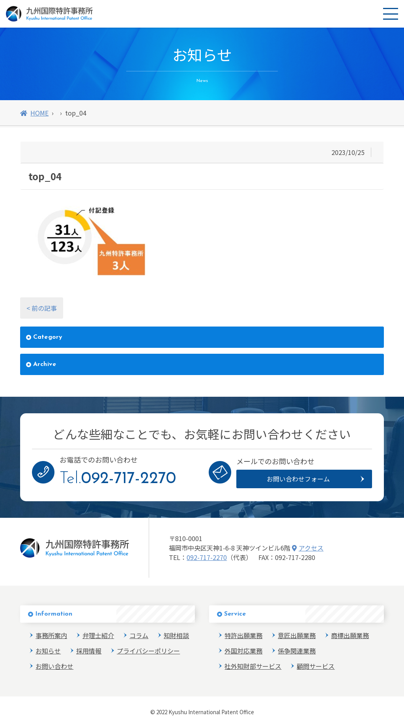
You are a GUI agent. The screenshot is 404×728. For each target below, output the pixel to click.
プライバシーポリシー (148, 650)
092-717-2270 (207, 557)
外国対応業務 (243, 650)
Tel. (118, 479)
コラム (138, 635)
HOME (34, 113)
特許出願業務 (243, 635)
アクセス (308, 548)
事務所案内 (51, 635)
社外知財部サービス (252, 666)
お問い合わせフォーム (298, 478)
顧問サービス (316, 666)
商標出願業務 (350, 635)
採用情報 (88, 650)
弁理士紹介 (98, 635)
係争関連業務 (297, 650)
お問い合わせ (54, 666)
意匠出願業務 (297, 635)
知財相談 (176, 635)
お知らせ (48, 650)
